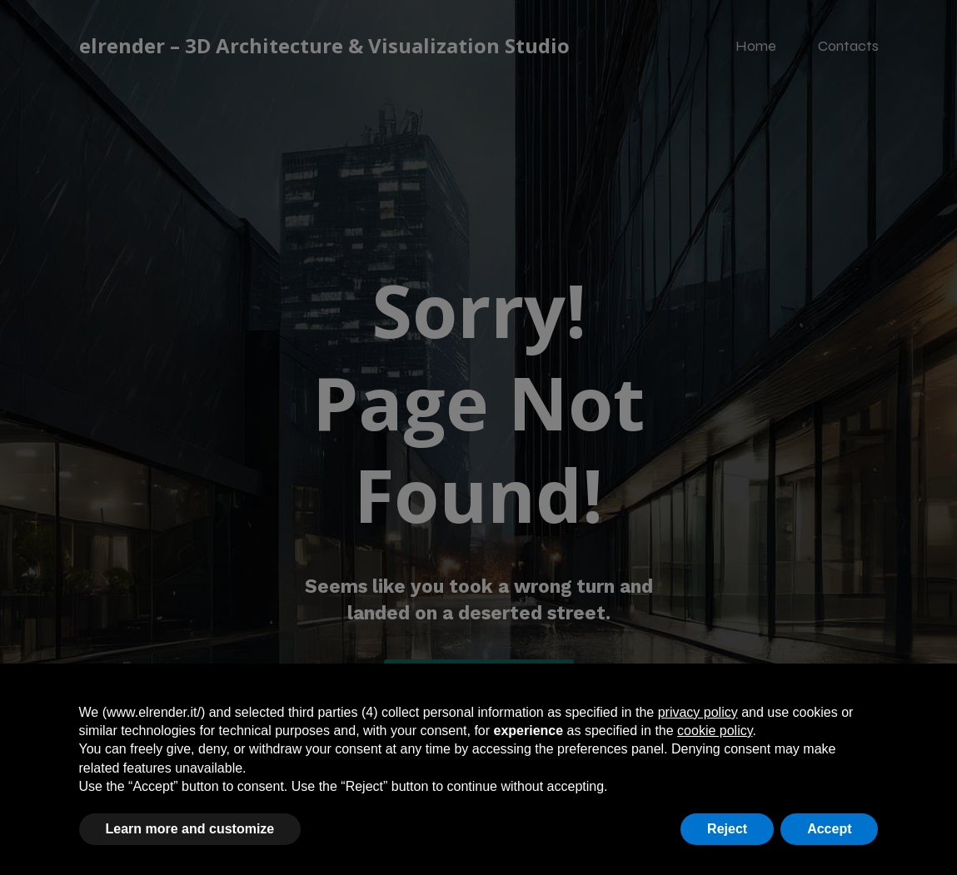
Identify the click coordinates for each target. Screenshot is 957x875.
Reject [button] (727, 829)
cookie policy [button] (714, 730)
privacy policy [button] (698, 712)
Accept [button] (829, 829)
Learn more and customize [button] (190, 829)
